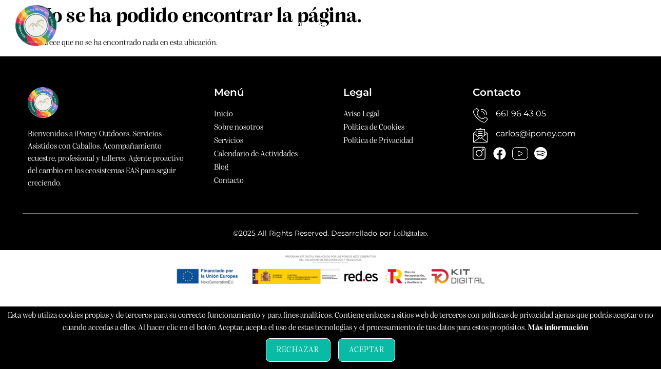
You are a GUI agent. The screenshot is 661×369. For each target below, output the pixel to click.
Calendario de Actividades (410, 25)
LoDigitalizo (410, 233)
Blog (506, 25)
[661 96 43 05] (480, 115)
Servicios (304, 25)
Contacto (561, 25)
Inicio (150, 25)
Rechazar (298, 350)
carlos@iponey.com (536, 133)
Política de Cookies (373, 128)
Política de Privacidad (378, 141)
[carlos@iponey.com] (480, 135)
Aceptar (366, 350)
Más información (558, 328)
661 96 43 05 (521, 113)
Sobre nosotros (222, 25)
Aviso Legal (361, 114)
